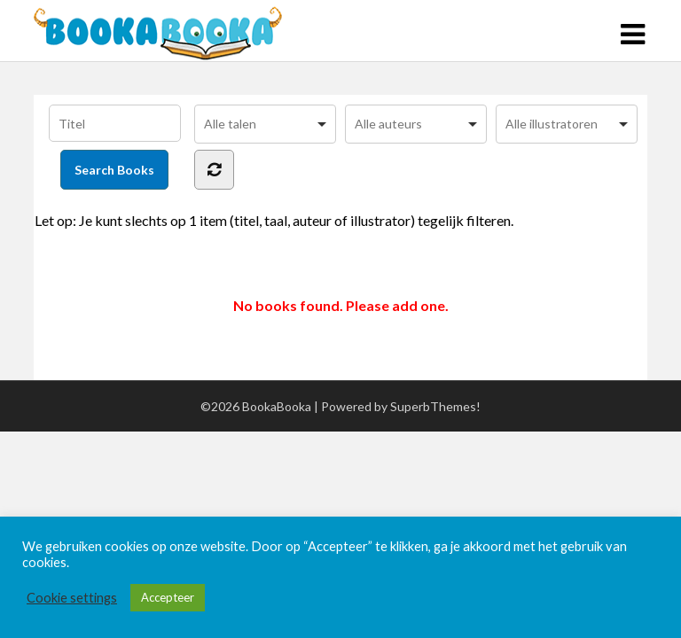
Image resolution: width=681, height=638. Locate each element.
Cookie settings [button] (72, 597)
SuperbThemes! (435, 406)
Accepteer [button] (167, 597)
